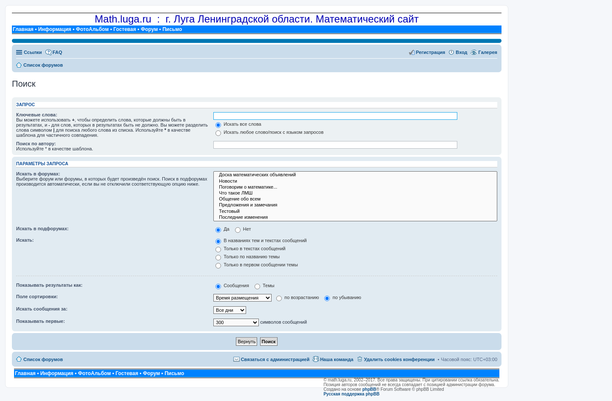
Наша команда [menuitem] (336, 359)
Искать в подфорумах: (42, 228)
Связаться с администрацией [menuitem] (275, 359)
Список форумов (43, 359)
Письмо (172, 29)
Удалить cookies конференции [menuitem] (399, 359)
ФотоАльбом (92, 29)
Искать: (25, 240)
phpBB (370, 389)
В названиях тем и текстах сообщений (261, 240)
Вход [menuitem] (461, 52)
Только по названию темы (247, 256)
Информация (54, 29)
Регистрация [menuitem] (430, 52)
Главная (23, 29)
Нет (243, 229)
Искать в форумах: (38, 173)
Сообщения (232, 285)
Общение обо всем (355, 199)
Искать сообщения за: (42, 308)
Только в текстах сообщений (250, 248)
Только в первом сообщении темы (256, 264)
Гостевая (124, 29)
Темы (265, 285)
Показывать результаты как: (49, 285)
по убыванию (342, 297)
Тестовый (355, 212)
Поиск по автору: (36, 143)
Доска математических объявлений (355, 175)
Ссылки (33, 52)
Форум (149, 29)
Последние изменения (355, 217)
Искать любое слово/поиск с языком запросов (269, 132)
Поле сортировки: (37, 296)
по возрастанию (297, 297)
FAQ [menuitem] (57, 52)
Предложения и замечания (355, 205)
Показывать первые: (40, 321)
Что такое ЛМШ (355, 193)
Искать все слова (238, 124)
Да (222, 229)
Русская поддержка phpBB (351, 394)
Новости (355, 181)
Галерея (488, 52)
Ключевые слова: (36, 114)
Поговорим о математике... (355, 187)
